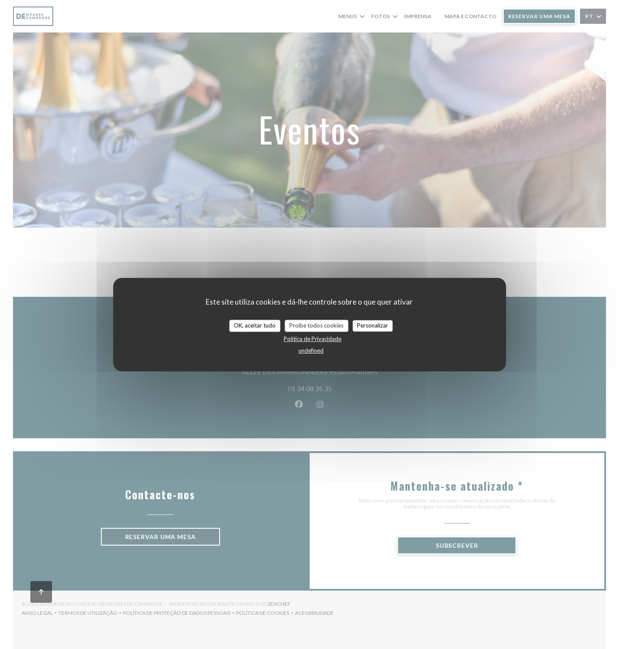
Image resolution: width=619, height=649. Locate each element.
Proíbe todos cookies (316, 325)
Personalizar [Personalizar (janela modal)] (372, 325)
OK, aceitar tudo (254, 325)
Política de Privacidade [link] (312, 338)
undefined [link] (311, 350)
